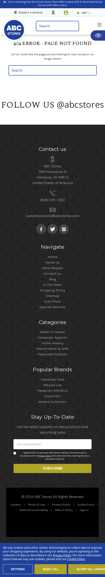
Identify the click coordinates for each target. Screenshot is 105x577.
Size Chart (52, 331)
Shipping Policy (52, 320)
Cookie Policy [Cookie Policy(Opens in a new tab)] (76, 559)
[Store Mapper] (53, 12)
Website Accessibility (34, 540)
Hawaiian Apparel (52, 367)
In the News (52, 314)
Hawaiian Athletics (52, 420)
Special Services (52, 337)
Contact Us (52, 303)
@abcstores (80, 104)
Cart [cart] (86, 12)
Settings (18, 569)
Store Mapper (52, 298)
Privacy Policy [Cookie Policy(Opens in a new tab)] (62, 555)
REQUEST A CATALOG (31, 12)
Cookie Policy (86, 534)
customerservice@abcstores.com (52, 245)
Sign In (84, 540)
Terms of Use (36, 534)
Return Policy (64, 540)
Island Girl (52, 426)
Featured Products (52, 384)
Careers (16, 534)
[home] (14, 27)
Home (52, 286)
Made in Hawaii (52, 361)
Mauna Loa (53, 415)
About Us (52, 292)
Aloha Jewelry (52, 373)
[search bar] (57, 26)
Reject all (50, 569)
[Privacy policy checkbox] (14, 483)
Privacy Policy (45, 485)
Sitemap (52, 325)
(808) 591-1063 (52, 229)
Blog (52, 309)
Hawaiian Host (52, 409)
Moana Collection (52, 431)
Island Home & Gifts (52, 378)
